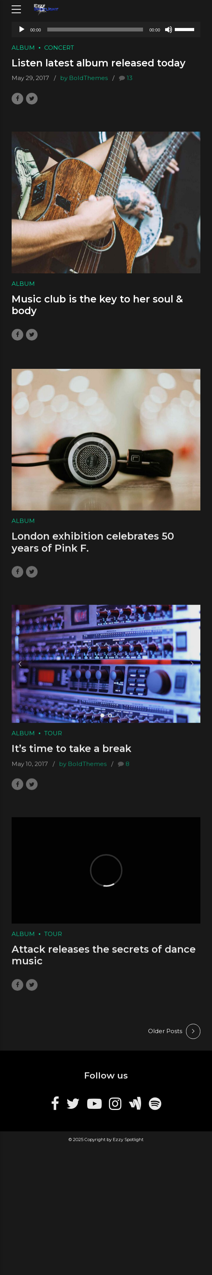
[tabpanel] (106, 670)
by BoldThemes (84, 78)
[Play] (22, 29)
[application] (106, 29)
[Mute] (168, 29)
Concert (59, 47)
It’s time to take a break (71, 755)
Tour (53, 739)
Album (23, 47)
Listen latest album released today (99, 63)
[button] (20, 670)
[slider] (95, 29)
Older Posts (165, 1031)
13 (130, 78)
